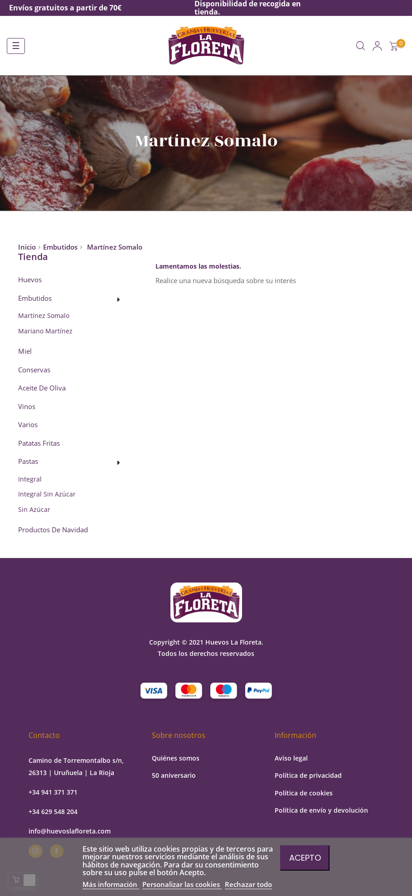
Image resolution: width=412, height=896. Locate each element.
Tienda (33, 256)
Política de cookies (304, 793)
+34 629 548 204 (53, 811)
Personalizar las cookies (182, 884)
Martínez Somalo (43, 316)
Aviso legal (291, 758)
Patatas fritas (39, 443)
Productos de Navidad (53, 530)
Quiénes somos (175, 758)
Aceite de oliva (42, 388)
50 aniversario (174, 775)
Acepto (305, 857)
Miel (25, 351)
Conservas (34, 370)
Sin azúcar (34, 510)
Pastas (28, 462)
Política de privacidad (308, 775)
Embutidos (35, 298)
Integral (30, 479)
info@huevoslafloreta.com (70, 831)
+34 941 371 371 (53, 792)
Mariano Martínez (45, 331)
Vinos (26, 407)
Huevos (30, 280)
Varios (28, 425)
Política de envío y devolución (321, 810)
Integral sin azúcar (47, 494)
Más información (110, 884)
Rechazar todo (248, 884)
